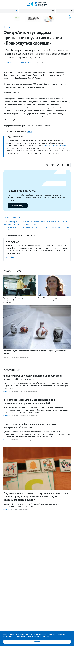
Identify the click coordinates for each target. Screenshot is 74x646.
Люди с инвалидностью (28, 415)
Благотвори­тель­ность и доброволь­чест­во (18, 63)
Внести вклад (17, 206)
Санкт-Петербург (13, 218)
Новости (6, 27)
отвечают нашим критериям (54, 146)
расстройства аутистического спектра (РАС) (19, 224)
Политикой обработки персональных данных (33, 636)
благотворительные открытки (18, 222)
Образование (23, 509)
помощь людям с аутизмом (59, 222)
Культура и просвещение (20, 357)
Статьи (6, 509)
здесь (29, 131)
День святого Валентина (39, 222)
